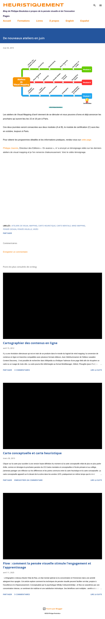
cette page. (86, 140)
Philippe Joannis (10, 148)
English (70, 21)
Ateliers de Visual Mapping (24, 225)
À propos (54, 21)
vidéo (35, 229)
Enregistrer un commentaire (15, 252)
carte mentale (64, 225)
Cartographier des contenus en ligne (30, 343)
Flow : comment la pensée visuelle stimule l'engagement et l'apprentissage (47, 565)
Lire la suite (96, 370)
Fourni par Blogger (52, 609)
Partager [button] (7, 233)
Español (84, 21)
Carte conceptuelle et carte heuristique (32, 453)
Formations (24, 21)
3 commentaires (22, 370)
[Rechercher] (94, 4)
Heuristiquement (33, 5)
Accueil (7, 21)
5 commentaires (22, 594)
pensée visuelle (24, 229)
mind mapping (78, 225)
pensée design (9, 229)
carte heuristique (47, 225)
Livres (39, 21)
